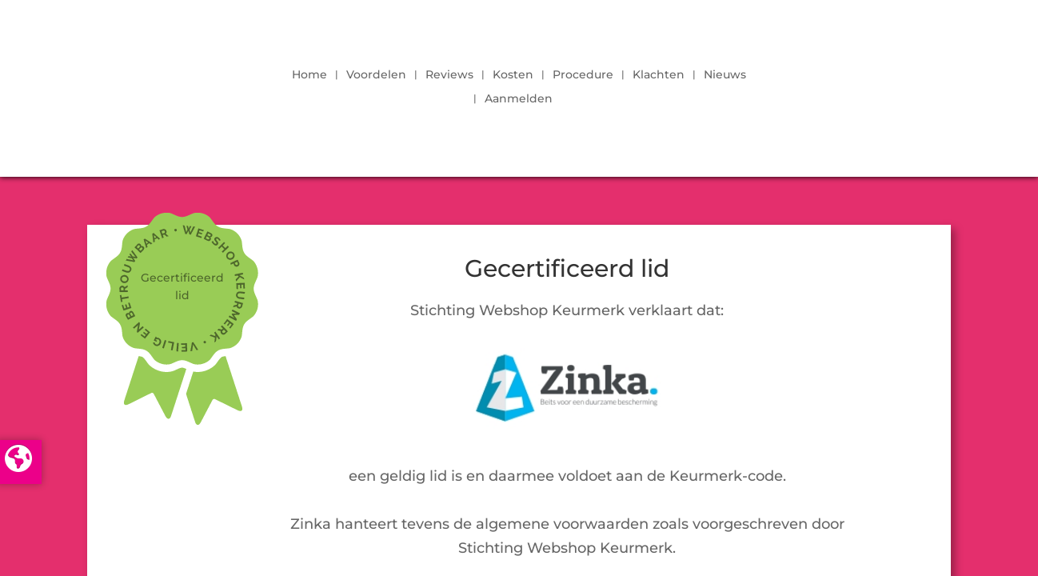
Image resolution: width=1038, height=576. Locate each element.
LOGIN (890, 82)
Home (309, 75)
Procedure (583, 75)
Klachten (659, 75)
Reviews (449, 75)
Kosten (513, 75)
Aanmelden (519, 99)
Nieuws (725, 75)
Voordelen (376, 75)
